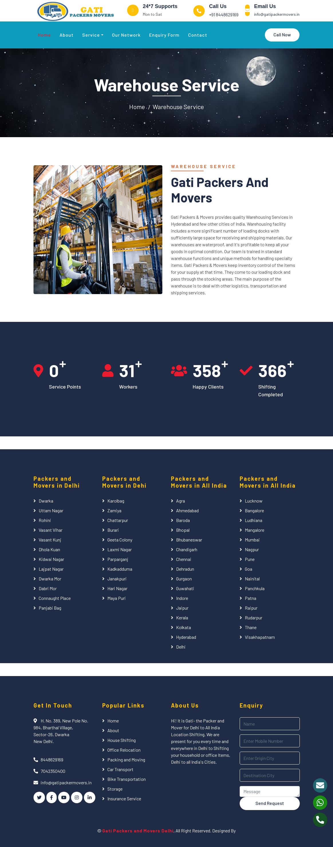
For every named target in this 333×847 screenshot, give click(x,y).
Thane (251, 627)
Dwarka (46, 500)
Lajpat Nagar (51, 569)
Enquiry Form (164, 35)
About (67, 35)
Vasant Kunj (50, 539)
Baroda (183, 520)
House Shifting (121, 740)
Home (44, 35)
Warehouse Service (178, 106)
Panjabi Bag (50, 607)
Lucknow (254, 500)
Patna (250, 598)
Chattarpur (117, 520)
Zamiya (114, 510)
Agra (180, 500)
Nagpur (252, 549)
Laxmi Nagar (119, 549)
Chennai (183, 559)
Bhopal (183, 530)
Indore (182, 598)
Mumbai (252, 539)
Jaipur (182, 607)
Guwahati (185, 588)
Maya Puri (116, 598)
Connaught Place (55, 598)
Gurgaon (184, 578)
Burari (113, 530)
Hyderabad (186, 637)
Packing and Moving (126, 759)
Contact (197, 35)
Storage (115, 788)
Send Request (269, 803)
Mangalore (254, 530)
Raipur (251, 607)
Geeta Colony (119, 539)
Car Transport (120, 769)
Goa (248, 569)
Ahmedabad (187, 510)
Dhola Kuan (49, 549)
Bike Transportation (126, 779)
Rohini (45, 520)
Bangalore (254, 510)
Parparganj (117, 559)
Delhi (181, 646)
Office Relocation (124, 750)
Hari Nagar (117, 588)
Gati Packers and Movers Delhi (138, 830)
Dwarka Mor (50, 578)
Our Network (126, 35)
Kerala (182, 617)
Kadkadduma (119, 569)
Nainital (252, 578)
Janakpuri (117, 578)
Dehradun (185, 569)
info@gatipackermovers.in (276, 14)
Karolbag (115, 500)
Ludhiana (253, 520)
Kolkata (183, 627)
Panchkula (255, 588)
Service (91, 35)
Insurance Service (124, 798)
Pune (250, 559)
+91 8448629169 (224, 14)
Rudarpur (253, 617)
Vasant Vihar (50, 530)
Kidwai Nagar (51, 559)
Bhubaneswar (189, 539)
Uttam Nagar (51, 510)
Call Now (282, 34)
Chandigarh (186, 549)
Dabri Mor (48, 588)
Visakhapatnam (260, 637)
